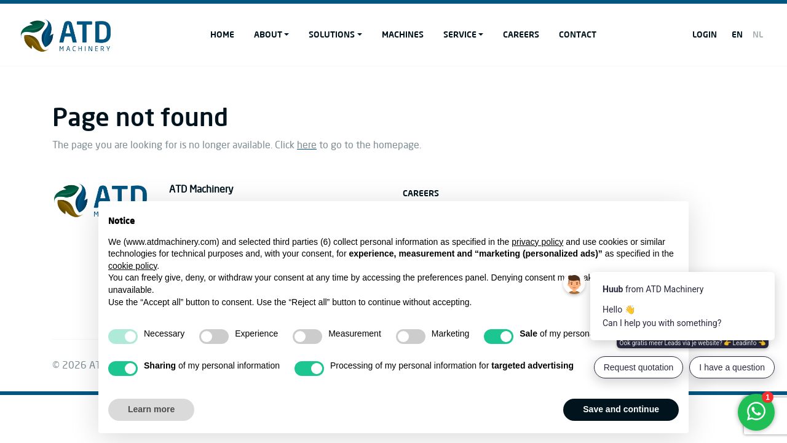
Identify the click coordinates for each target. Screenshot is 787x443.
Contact (577, 34)
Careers (521, 34)
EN (737, 34)
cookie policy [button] (132, 266)
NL (758, 34)
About (268, 34)
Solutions (332, 34)
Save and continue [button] (621, 409)
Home (222, 34)
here (307, 145)
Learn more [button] (151, 409)
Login (704, 34)
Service (460, 34)
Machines (403, 34)
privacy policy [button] (537, 242)
